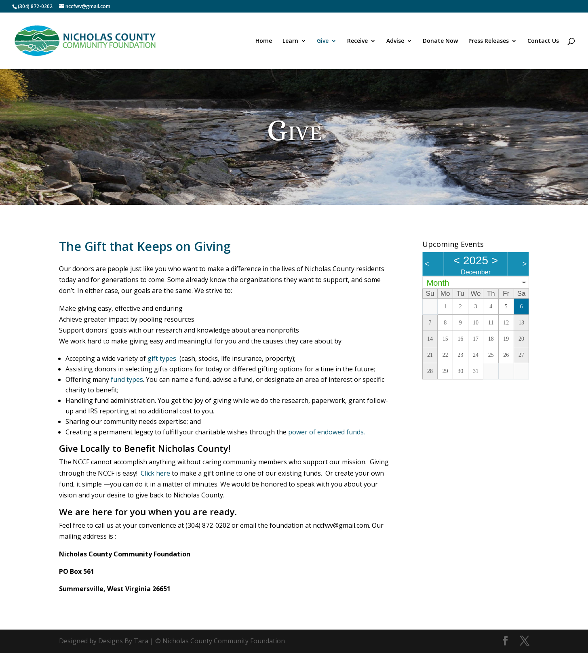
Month (438, 282)
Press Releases (488, 41)
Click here (155, 473)
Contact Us (543, 41)
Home (263, 41)
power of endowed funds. (326, 432)
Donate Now (440, 41)
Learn (290, 41)
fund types (127, 379)
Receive (357, 41)
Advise (395, 41)
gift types (162, 358)
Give (323, 41)
